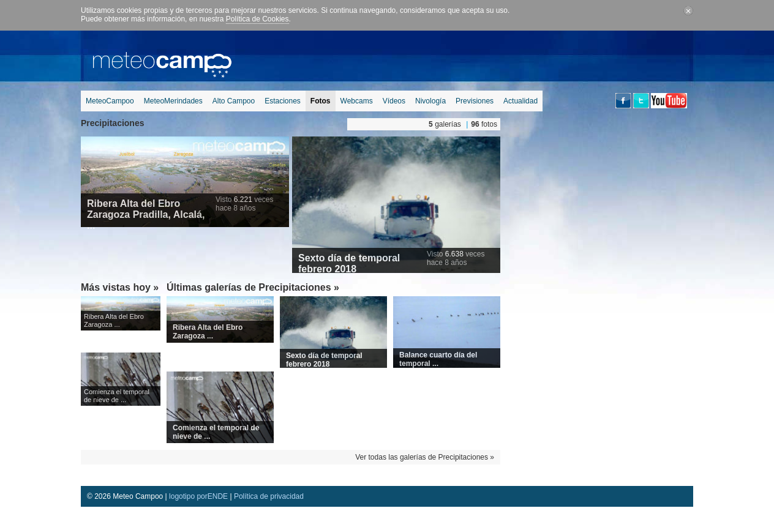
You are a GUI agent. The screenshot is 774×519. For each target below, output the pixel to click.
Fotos (320, 101)
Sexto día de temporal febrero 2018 (349, 263)
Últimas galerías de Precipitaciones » (253, 287)
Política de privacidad (269, 496)
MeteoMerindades (173, 101)
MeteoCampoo (110, 101)
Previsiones (475, 101)
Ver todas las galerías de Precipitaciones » (424, 457)
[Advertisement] (470, 58)
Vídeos (394, 101)
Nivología (430, 101)
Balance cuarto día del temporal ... (438, 359)
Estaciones (283, 101)
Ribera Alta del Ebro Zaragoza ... (114, 320)
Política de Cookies (257, 19)
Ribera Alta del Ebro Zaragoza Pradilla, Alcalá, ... (146, 214)
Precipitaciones (113, 123)
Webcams (356, 101)
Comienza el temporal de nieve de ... (116, 395)
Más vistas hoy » (120, 287)
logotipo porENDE (198, 496)
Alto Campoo (233, 101)
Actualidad (520, 101)
